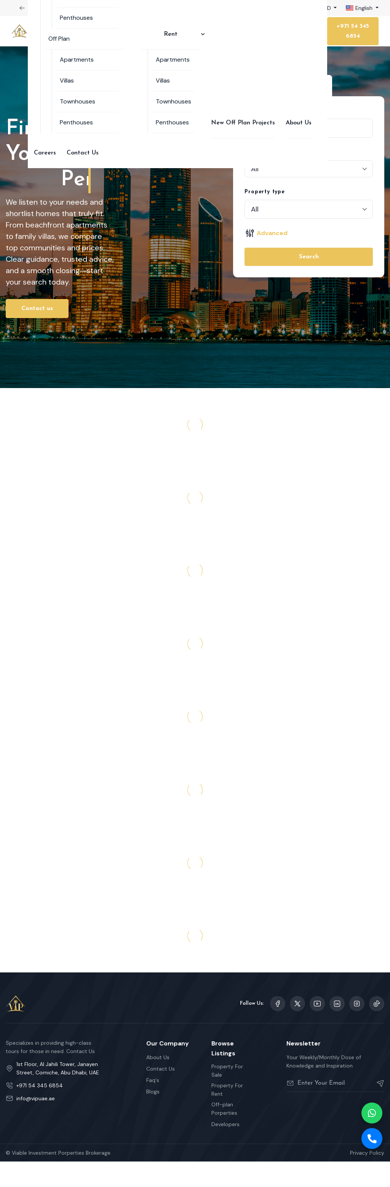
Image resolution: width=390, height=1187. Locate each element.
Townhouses (77, 101)
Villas (67, 80)
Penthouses (76, 18)
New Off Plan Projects (243, 123)
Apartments (77, 60)
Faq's (152, 1105)
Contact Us (83, 153)
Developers (225, 1149)
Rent (170, 34)
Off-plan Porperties (224, 1134)
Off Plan (59, 39)
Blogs (153, 1117)
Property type (265, 192)
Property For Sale (227, 1096)
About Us (299, 123)
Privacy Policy (367, 1178)
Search (309, 257)
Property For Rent (227, 1115)
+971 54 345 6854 (353, 31)
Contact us (37, 334)
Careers (45, 153)
